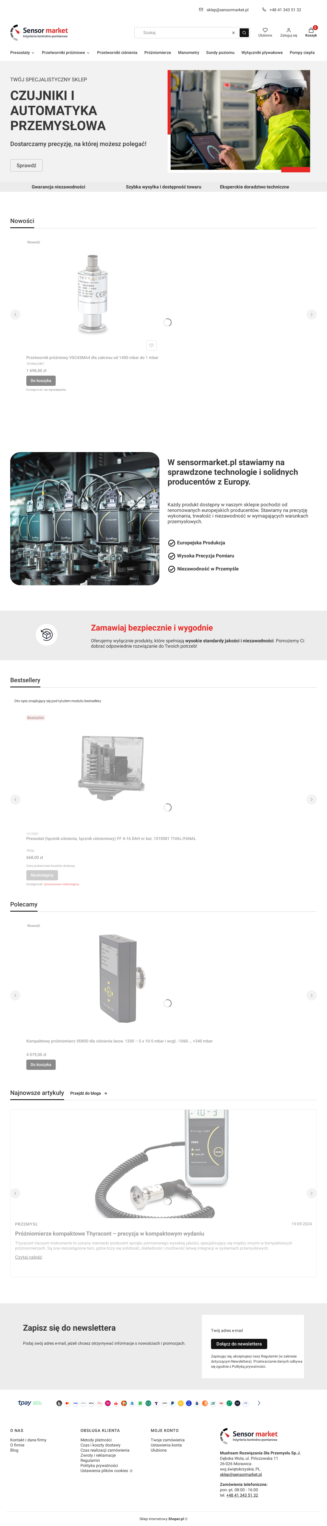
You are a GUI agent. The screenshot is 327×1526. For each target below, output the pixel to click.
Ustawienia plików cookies (104, 1470)
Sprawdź (26, 165)
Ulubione (159, 1450)
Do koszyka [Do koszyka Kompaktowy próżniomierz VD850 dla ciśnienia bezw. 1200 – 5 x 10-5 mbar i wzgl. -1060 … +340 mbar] (41, 1064)
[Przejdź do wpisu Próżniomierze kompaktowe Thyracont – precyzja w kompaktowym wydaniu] (163, 1164)
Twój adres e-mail (227, 1330)
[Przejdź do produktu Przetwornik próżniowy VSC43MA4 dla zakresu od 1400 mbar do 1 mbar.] (92, 295)
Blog (14, 1450)
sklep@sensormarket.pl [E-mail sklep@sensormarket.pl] (228, 9)
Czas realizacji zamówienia (105, 1450)
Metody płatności (96, 1440)
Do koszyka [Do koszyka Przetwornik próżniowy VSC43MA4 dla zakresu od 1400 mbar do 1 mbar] (41, 380)
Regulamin (90, 1460)
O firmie (17, 1445)
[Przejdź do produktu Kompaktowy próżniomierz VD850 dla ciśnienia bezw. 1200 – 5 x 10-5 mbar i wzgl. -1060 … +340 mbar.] (119, 978)
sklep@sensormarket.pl (241, 1474)
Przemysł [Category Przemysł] (26, 1224)
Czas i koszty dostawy (100, 1445)
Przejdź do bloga (89, 1093)
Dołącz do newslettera (239, 1344)
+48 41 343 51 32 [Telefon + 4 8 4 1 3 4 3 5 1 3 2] (285, 9)
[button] (244, 32)
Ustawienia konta (166, 1445)
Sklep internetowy (161, 1519)
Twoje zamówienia (168, 1440)
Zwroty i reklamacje (98, 1455)
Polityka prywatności (99, 1465)
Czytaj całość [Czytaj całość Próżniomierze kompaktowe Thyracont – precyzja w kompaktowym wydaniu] (28, 1257)
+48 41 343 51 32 (242, 1495)
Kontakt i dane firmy (28, 1440)
